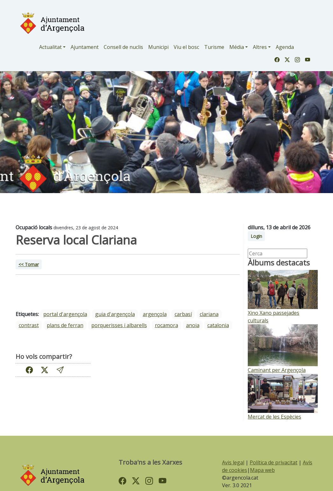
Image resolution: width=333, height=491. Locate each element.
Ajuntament (85, 47)
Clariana (209, 314)
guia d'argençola (115, 314)
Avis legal (233, 462)
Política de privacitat (273, 462)
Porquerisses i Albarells (119, 325)
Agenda (285, 47)
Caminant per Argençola (277, 370)
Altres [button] (260, 47)
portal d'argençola (65, 314)
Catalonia (218, 325)
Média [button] (236, 47)
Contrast (29, 325)
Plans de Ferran (65, 325)
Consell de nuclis (123, 47)
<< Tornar (28, 264)
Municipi (158, 47)
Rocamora (166, 325)
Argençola (155, 314)
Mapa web (262, 470)
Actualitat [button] (50, 47)
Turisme (214, 47)
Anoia (192, 325)
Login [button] (256, 236)
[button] (60, 370)
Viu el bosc (186, 47)
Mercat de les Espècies (274, 416)
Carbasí (183, 314)
